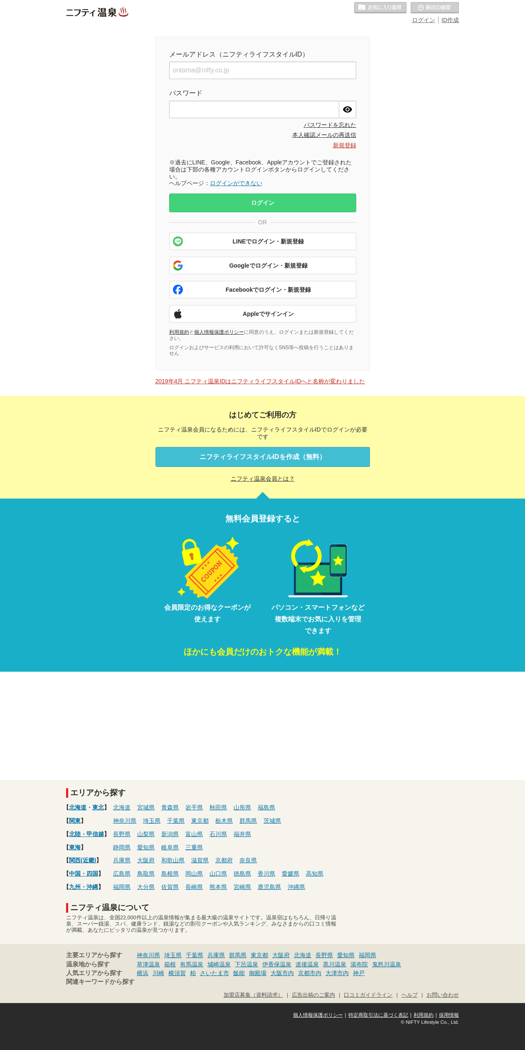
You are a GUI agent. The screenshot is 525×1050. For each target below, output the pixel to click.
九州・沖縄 (83, 887)
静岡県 (122, 847)
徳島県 (242, 873)
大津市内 (337, 973)
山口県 (218, 873)
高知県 (314, 873)
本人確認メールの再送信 (324, 135)
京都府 (224, 860)
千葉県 (176, 820)
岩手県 (194, 807)
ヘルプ (410, 995)
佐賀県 (170, 887)
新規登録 (344, 145)
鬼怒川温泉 (386, 964)
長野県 (122, 834)
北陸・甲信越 (86, 834)
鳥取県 (146, 873)
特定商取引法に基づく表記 (378, 1015)
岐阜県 (170, 847)
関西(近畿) (82, 860)
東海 (75, 847)
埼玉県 (151, 820)
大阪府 (146, 860)
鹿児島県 (269, 887)
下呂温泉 (246, 964)
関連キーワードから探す (100, 981)
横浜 (142, 973)
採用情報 (449, 1015)
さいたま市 (214, 973)
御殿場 (257, 973)
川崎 (158, 973)
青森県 (170, 807)
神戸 (359, 973)
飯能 (239, 973)
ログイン (423, 20)
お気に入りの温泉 (380, 8)
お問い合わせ (442, 995)
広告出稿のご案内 (313, 995)
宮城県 (146, 807)
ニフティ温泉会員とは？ (263, 478)
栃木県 (224, 820)
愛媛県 (290, 873)
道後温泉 (307, 964)
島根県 (170, 873)
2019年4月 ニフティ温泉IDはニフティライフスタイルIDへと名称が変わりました (260, 381)
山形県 (242, 807)
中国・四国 (83, 873)
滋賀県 (200, 860)
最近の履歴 (435, 8)
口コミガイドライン (368, 995)
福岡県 (122, 887)
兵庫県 (122, 860)
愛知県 (146, 847)
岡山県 (194, 873)
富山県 (194, 834)
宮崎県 (242, 887)
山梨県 (146, 834)
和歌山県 (173, 860)
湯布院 (359, 964)
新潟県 (170, 834)
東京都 (200, 820)
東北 (98, 807)
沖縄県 (296, 887)
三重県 (194, 847)
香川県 (266, 873)
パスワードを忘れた (330, 125)
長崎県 (194, 887)
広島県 (122, 873)
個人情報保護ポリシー (219, 332)
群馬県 (248, 820)
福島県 (266, 807)
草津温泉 (148, 964)
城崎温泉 (219, 964)
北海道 (77, 807)
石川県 (218, 834)
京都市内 (309, 973)
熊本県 (218, 887)
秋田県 (218, 807)
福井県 (242, 834)
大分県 (146, 887)
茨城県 (272, 820)
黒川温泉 (334, 964)
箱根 (170, 964)
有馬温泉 (191, 964)
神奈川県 (124, 820)
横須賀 (177, 973)
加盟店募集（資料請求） (253, 995)
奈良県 (248, 860)
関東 (75, 820)
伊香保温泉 (276, 964)
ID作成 (450, 20)
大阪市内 (282, 973)
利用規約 (179, 332)
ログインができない (236, 183)
